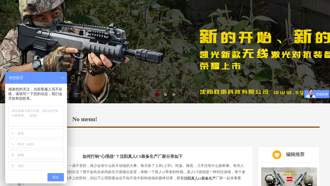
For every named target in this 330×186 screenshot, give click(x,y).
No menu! (84, 119)
